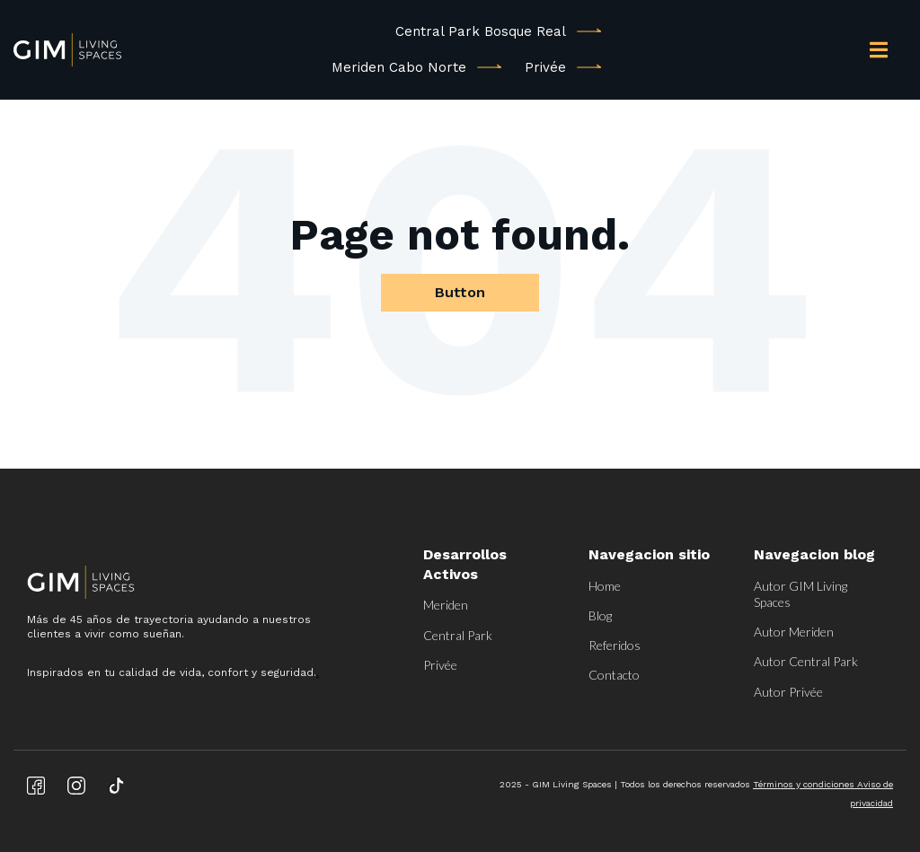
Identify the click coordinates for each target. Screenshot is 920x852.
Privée (545, 67)
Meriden (445, 604)
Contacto (614, 674)
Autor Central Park (806, 661)
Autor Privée (788, 691)
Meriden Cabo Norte (399, 67)
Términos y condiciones (805, 784)
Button (460, 292)
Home (604, 585)
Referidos (614, 645)
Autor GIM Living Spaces (800, 594)
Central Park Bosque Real (480, 31)
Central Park (457, 635)
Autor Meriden (794, 631)
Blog (600, 615)
